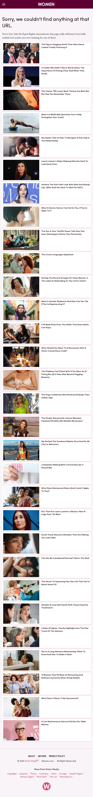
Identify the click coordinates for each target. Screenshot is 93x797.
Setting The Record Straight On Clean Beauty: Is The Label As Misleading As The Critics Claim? (64, 279)
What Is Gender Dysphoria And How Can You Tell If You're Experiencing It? (64, 302)
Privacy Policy (57, 756)
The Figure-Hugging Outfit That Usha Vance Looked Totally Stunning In (62, 46)
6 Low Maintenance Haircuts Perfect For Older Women (63, 723)
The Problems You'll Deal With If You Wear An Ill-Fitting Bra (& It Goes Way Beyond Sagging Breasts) (64, 374)
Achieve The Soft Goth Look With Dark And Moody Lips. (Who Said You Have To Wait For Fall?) (65, 186)
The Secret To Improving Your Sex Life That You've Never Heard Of (65, 583)
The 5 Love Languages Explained (57, 254)
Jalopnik (23, 774)
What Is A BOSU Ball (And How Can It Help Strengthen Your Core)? (61, 116)
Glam (53, 774)
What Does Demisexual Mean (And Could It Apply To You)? (65, 489)
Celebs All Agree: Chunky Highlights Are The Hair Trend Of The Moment (64, 629)
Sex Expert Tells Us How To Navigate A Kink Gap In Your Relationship (65, 139)
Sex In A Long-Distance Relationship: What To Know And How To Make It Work (63, 653)
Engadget (12, 774)
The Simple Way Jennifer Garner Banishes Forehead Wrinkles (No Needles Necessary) (61, 419)
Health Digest (76, 774)
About (31, 756)
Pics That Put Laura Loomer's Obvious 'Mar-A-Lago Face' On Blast (63, 513)
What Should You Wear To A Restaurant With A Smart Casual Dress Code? (63, 349)
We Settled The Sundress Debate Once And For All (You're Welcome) (65, 442)
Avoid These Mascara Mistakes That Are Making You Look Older (65, 536)
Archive (42, 756)
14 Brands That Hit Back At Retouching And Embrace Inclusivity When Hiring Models (62, 676)
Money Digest (27, 777)
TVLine (33, 774)
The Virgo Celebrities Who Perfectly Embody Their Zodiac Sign (65, 396)
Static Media (31, 761)
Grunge (63, 774)
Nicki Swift (42, 777)
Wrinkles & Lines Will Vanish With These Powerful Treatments (64, 606)
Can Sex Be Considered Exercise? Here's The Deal (65, 558)
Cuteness (43, 774)
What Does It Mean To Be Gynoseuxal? (60, 698)
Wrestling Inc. (66, 777)
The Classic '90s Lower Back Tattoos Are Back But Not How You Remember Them (65, 92)
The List (53, 777)
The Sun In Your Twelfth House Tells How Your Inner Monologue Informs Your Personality (63, 232)
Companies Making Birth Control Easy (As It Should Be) (62, 466)
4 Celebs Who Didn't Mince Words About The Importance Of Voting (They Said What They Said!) (62, 71)
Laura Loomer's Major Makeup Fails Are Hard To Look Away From (64, 162)
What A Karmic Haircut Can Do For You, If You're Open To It (64, 209)
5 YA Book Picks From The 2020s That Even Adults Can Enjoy (65, 326)
